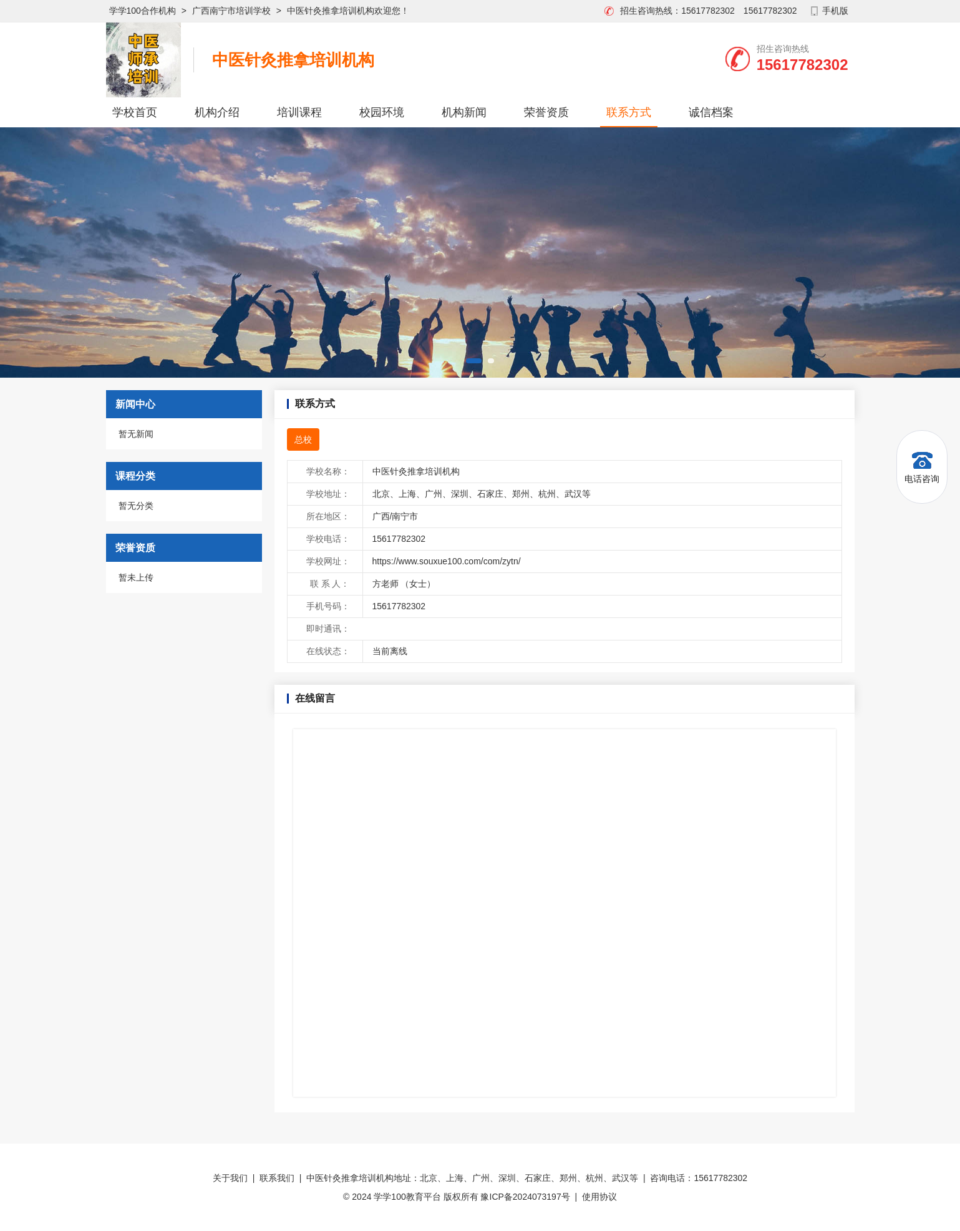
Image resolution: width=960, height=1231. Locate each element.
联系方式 (628, 112)
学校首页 (134, 112)
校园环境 (381, 112)
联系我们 (276, 1178)
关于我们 (230, 1178)
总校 (303, 439)
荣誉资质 (546, 112)
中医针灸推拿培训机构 (293, 60)
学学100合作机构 (142, 11)
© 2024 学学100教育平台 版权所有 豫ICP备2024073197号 (456, 1197)
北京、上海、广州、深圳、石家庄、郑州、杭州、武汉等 (481, 494)
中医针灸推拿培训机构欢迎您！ (348, 11)
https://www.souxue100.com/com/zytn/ (446, 561)
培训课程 (299, 112)
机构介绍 (217, 112)
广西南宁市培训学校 (231, 11)
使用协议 (599, 1197)
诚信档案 (711, 112)
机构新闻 (464, 112)
